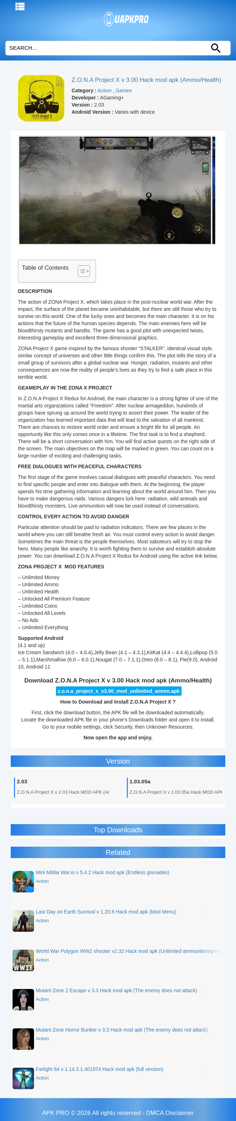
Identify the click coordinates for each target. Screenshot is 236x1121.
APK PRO (55, 1113)
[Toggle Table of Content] (80, 271)
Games (124, 90)
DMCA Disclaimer (170, 1113)
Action (104, 90)
